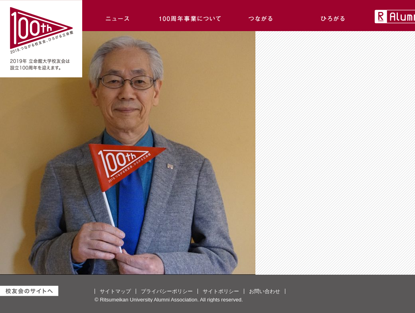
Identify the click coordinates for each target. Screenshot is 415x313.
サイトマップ (115, 291)
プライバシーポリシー (167, 291)
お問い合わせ (264, 291)
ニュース (118, 15)
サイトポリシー (221, 291)
